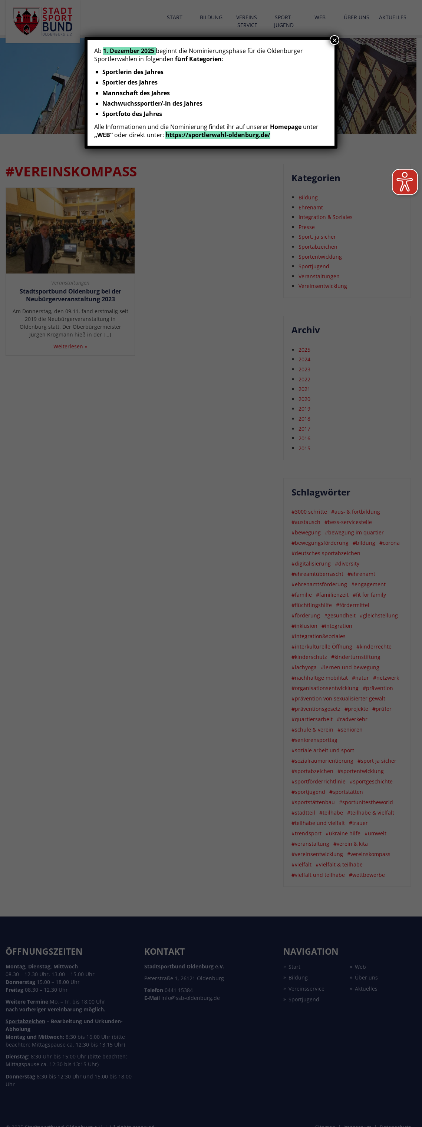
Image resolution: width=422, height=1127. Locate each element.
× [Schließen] (334, 40)
